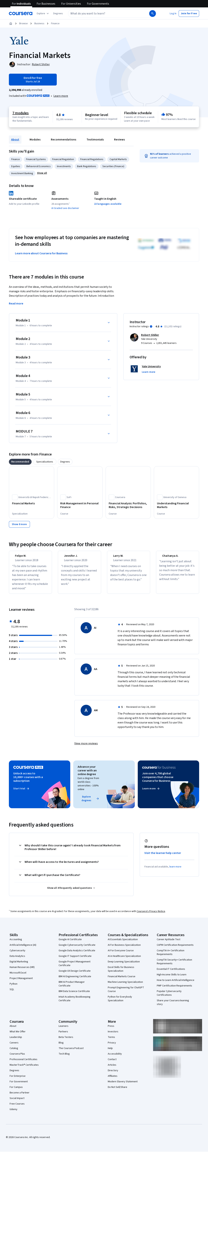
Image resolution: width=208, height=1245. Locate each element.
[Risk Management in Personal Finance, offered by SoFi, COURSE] (79, 505)
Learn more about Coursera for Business (41, 253)
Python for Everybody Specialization (120, 1003)
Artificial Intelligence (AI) (23, 949)
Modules (35, 140)
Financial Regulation (63, 159)
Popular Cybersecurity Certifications (169, 997)
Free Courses (17, 1108)
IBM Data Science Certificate (74, 996)
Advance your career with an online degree (87, 775)
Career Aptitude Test (168, 944)
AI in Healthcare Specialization (124, 960)
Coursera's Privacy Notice (151, 916)
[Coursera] (20, 13)
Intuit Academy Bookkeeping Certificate (74, 1003)
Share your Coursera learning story (173, 1007)
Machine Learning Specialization (125, 986)
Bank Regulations (86, 166)
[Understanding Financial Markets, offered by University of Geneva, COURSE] (176, 505)
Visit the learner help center (162, 857)
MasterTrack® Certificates (24, 1069)
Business (39, 23)
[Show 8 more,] (19, 524)
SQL (12, 994)
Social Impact (17, 1103)
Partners (63, 1036)
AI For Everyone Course (121, 955)
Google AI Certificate (70, 944)
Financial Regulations (91, 159)
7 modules (20, 113)
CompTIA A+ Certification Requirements (170, 957)
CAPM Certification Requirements (175, 949)
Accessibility (115, 1058)
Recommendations (63, 140)
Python (13, 988)
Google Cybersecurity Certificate (77, 949)
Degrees (14, 1075)
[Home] (10, 23)
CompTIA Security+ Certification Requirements (174, 966)
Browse (23, 23)
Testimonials (95, 140)
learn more (175, 871)
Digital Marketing (19, 966)
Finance (55, 23)
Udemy (13, 1114)
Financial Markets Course (121, 981)
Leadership (16, 1041)
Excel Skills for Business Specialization (121, 973)
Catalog (14, 1053)
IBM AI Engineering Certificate (75, 981)
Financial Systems (36, 159)
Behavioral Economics (38, 166)
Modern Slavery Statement (123, 1086)
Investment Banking (22, 173)
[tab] (20, 462)
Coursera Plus (17, 1058)
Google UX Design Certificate (75, 975)
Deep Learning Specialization (124, 966)
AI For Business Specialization (124, 949)
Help (110, 1053)
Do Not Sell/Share (117, 1091)
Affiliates (112, 1080)
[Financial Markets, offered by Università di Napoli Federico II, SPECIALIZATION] (31, 503)
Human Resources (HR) (22, 971)
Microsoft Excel (18, 977)
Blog (61, 1047)
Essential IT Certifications (171, 973)
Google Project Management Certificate (74, 968)
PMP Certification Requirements (174, 990)
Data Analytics (17, 960)
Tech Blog (64, 1058)
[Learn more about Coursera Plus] (60, 96)
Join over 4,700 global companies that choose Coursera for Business (157, 781)
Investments (64, 166)
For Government (19, 1086)
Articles (112, 1069)
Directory (113, 1075)
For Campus (16, 1091)
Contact (112, 1064)
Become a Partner (19, 1097)
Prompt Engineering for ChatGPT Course (126, 994)
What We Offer (18, 1036)
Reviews (119, 140)
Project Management (21, 983)
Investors (113, 1036)
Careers (14, 1047)
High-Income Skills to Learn (171, 979)
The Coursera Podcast (71, 1053)
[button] (58, 13)
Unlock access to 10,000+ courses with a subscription (28, 781)
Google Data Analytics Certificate (77, 955)
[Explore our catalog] (43, 13)
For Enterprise (18, 1080)
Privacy (112, 1047)
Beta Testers (66, 1041)
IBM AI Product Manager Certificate (72, 988)
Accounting (16, 944)
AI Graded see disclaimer (65, 208)
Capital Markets (118, 159)
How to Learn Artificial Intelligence (175, 984)
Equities (15, 166)
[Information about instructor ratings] (151, 326)
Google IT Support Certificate (75, 960)
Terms (111, 1041)
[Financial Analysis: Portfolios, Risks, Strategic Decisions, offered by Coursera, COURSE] (128, 505)
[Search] (152, 13)
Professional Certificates (23, 1064)
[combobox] (104, 13)
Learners (63, 1030)
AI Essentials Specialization (123, 944)
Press (111, 1030)
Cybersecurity (17, 955)
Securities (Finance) (113, 166)
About (15, 140)
